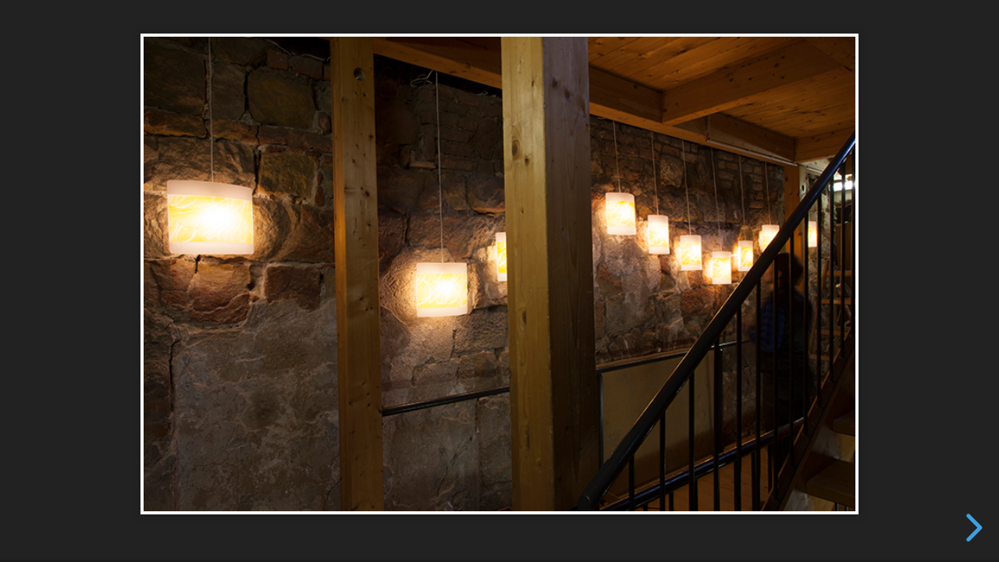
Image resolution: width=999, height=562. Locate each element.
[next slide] (972, 528)
